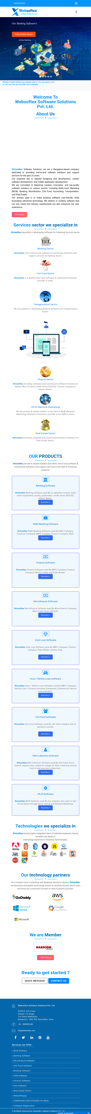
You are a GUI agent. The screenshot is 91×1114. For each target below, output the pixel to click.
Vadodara (49, 995)
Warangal (15, 996)
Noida (51, 996)
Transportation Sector (45, 304)
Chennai (19, 995)
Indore (36, 995)
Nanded (31, 996)
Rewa (51, 998)
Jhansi (76, 996)
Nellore (21, 997)
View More (19, 214)
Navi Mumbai (62, 995)
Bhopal (39, 995)
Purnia (57, 998)
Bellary (60, 997)
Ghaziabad (54, 995)
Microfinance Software (23, 1061)
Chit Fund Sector (45, 273)
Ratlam (21, 998)
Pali (54, 998)
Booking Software (21, 1071)
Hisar (67, 997)
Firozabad (75, 997)
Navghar (56, 998)
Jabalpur (75, 995)
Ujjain (58, 996)
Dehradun (23, 996)
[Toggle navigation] (76, 3)
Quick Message (35, 981)
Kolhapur (21, 996)
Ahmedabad (24, 995)
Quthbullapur (37, 997)
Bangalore (16, 995)
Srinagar (76, 995)
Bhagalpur (48, 997)
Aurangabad (69, 995)
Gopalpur (23, 997)
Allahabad (73, 995)
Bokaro (78, 996)
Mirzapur (61, 998)
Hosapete (36, 998)
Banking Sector (45, 248)
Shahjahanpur (72, 997)
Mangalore (16, 997)
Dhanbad (47, 998)
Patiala (59, 997)
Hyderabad (21, 995)
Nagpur (33, 995)
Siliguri (17, 996)
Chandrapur (69, 997)
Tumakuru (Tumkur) (40, 997)
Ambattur (34, 997)
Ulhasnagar (19, 996)
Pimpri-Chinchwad (45, 995)
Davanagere (70, 996)
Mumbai (12, 995)
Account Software (21, 1081)
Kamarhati (66, 997)
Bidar (37, 998)
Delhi (14, 995)
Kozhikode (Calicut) (13, 997)
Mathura (55, 997)
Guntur (38, 996)
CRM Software (19, 1076)
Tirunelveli (63, 996)
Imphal (59, 998)
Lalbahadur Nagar (27, 997)
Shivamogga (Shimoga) (52, 997)
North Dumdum (28, 998)
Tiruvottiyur (33, 998)
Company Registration (23, 1106)
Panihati (30, 997)
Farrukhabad (23, 998)
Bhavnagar (13, 996)
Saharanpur (44, 996)
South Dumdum (47, 996)
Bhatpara (42, 996)
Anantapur (13, 998)
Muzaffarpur (57, 997)
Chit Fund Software (22, 1066)
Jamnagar (40, 996)
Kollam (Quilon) (19, 997)
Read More (45, 502)
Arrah (38, 998)
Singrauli (64, 997)
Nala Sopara (78, 997)
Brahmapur (32, 997)
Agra (42, 995)
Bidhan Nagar (49, 998)
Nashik (47, 995)
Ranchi (78, 995)
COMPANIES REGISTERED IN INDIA (30, 1101)
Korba (54, 996)
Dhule (35, 997)
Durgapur (34, 996)
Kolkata (17, 995)
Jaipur (30, 995)
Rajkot (55, 995)
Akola (68, 996)
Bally (73, 997)
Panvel (40, 998)
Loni (43, 998)
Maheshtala (53, 996)
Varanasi (66, 995)
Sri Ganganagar (15, 998)
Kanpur (28, 995)
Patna (34, 995)
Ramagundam (31, 998)
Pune (25, 995)
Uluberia (45, 998)
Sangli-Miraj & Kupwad (28, 996)
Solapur (71, 995)
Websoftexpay (19, 1096)
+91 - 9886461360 (25, 1024)
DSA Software (19, 1086)
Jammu (25, 996)
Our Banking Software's (24, 23)
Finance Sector (45, 379)
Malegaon (61, 996)
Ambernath (42, 998)
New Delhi (53, 998)
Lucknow (31, 995)
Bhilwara (46, 997)
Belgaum (67, 996)
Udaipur (65, 996)
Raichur (25, 998)
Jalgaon (49, 996)
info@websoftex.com (26, 1031)
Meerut (57, 995)
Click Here (45, 957)
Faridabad (51, 995)
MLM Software (19, 1051)
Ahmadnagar (75, 996)
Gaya (59, 996)
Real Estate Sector (45, 433)
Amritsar (65, 995)
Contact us (58, 981)
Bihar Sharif (19, 998)
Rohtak (62, 997)
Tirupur (72, 996)
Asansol (56, 996)
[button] (4, 48)
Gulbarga (36, 996)
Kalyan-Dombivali (59, 995)
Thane (37, 995)
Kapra (17, 998)
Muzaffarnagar (44, 997)
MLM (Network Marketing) (45, 407)
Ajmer (32, 996)
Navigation (19, 3)
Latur (24, 997)
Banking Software (21, 1056)
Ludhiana (41, 995)
